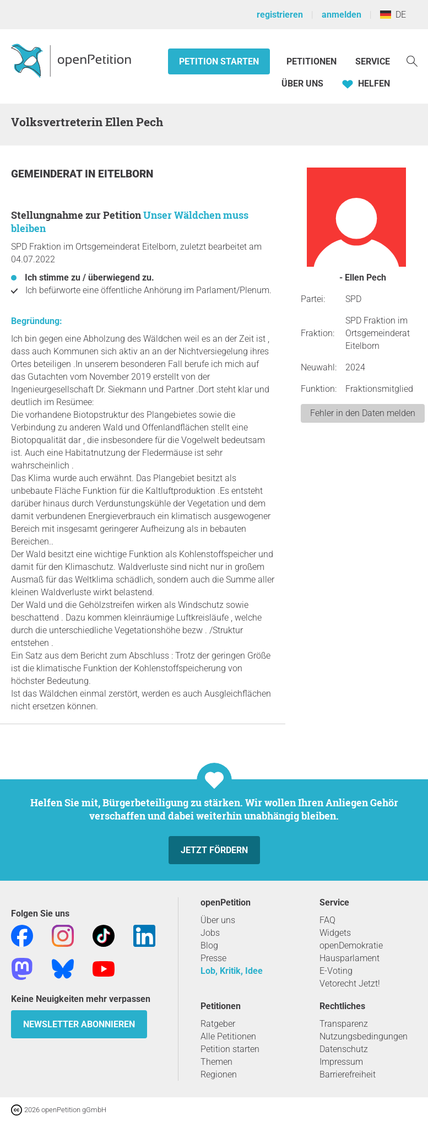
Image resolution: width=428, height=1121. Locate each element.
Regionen (219, 1074)
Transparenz (343, 1023)
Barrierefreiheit (347, 1074)
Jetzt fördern (214, 850)
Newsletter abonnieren (79, 1024)
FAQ (327, 920)
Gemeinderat (48, 174)
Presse (213, 958)
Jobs (210, 933)
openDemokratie (351, 945)
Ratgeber (218, 1023)
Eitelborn (125, 174)
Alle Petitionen (228, 1036)
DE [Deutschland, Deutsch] (393, 14)
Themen (216, 1062)
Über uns (218, 920)
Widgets (335, 933)
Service (372, 61)
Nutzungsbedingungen (363, 1036)
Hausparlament (349, 958)
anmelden (341, 14)
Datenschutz (343, 1049)
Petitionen (312, 61)
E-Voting (336, 971)
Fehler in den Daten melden (362, 413)
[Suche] (412, 60)
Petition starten (219, 61)
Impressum (341, 1062)
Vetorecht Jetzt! (349, 983)
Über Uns (302, 83)
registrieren (280, 14)
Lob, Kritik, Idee (232, 971)
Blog (209, 945)
